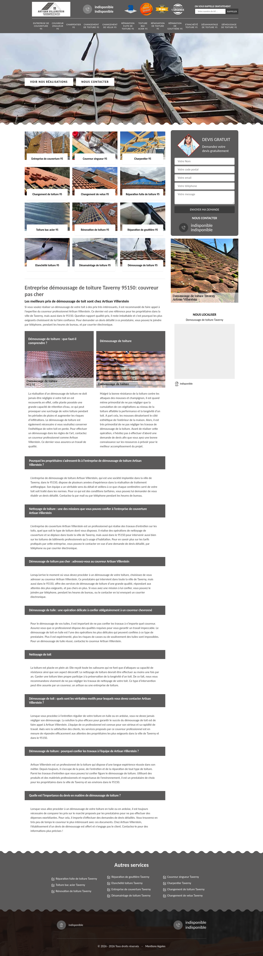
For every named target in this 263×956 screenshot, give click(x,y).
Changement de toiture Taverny (186, 889)
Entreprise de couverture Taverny (131, 889)
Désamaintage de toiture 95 (209, 26)
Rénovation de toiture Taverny (73, 891)
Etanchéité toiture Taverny (126, 883)
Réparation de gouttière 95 (175, 26)
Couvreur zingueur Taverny (183, 877)
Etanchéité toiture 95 (191, 26)
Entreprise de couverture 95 (41, 26)
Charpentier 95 (73, 26)
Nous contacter (95, 81)
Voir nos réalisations (49, 81)
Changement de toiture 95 (91, 26)
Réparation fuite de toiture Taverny (76, 878)
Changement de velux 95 (110, 26)
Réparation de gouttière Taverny (130, 877)
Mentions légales (155, 946)
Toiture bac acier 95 (143, 26)
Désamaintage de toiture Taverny (130, 895)
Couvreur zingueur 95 (58, 26)
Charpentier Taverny (179, 883)
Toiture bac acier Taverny (70, 885)
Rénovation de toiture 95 (158, 26)
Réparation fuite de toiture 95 (127, 26)
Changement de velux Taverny (185, 895)
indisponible (104, 7)
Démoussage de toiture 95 (229, 26)
